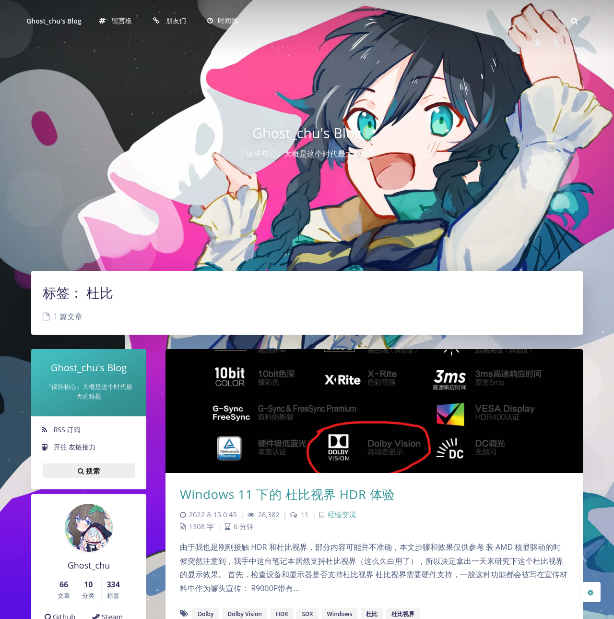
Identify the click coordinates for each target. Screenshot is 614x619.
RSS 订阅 (60, 429)
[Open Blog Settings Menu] (590, 592)
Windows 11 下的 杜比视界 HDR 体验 (287, 494)
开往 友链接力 (68, 446)
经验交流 (342, 514)
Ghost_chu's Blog (54, 20)
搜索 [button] (89, 470)
